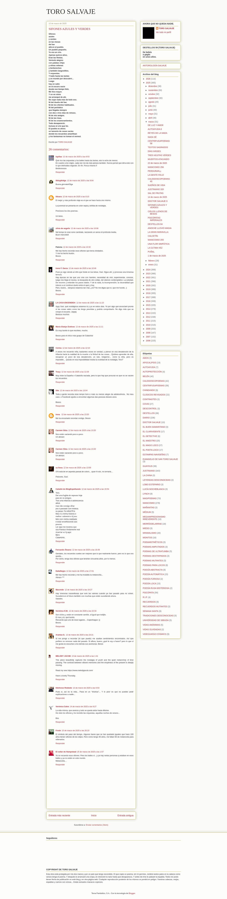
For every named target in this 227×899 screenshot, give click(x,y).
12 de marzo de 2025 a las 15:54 (95, 489)
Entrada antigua (125, 815)
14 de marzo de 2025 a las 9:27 (83, 706)
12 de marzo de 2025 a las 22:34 (82, 611)
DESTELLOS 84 (155, 224)
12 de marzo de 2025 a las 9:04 (80, 180)
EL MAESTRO (149, 441)
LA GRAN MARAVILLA (158, 232)
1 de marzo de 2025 (157, 256)
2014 (148, 309)
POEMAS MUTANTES (153, 560)
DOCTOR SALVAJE (152, 422)
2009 (148, 329)
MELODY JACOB (63, 656)
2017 (148, 297)
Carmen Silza (61, 430)
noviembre (153, 90)
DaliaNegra (60, 571)
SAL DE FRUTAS (155, 193)
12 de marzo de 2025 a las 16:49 (86, 550)
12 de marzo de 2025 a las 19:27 (78, 590)
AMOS (146, 358)
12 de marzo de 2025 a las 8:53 (76, 157)
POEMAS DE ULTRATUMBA (156, 551)
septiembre (153, 98)
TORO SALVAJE (70, 11)
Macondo (60, 590)
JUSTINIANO (149, 471)
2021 (148, 281)
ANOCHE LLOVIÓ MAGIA (159, 228)
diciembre (153, 86)
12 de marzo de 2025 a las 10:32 (77, 247)
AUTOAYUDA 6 (155, 129)
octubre (152, 94)
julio (150, 106)
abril (150, 118)
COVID (146, 404)
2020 (148, 285)
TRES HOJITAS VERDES (159, 155)
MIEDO (146, 528)
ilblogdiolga (61, 180)
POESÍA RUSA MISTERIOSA (156, 588)
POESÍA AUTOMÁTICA (153, 574)
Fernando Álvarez (63, 550)
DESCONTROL (150, 408)
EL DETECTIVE (150, 436)
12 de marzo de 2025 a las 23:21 (79, 635)
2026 (148, 79)
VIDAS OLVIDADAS (152, 629)
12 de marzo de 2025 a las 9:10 (76, 196)
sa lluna (59, 468)
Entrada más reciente (59, 815)
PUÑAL (151, 252)
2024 (148, 269)
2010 (148, 325)
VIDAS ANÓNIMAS (151, 625)
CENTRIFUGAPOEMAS (154, 385)
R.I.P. (145, 597)
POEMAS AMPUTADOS (154, 547)
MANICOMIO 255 (156, 240)
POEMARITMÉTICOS (153, 542)
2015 (148, 305)
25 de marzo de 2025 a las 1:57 (90, 752)
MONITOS (147, 537)
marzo (151, 122)
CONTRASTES (150, 399)
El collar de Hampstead (66, 752)
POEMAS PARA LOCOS (154, 565)
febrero (151, 261)
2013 (148, 313)
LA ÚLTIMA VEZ (155, 248)
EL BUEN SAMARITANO (154, 427)
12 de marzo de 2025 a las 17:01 (80, 571)
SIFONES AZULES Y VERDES (157, 206)
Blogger (132, 893)
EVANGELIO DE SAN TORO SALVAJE (160, 459)
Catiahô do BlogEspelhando (68, 489)
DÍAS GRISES (154, 151)
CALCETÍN (153, 236)
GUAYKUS (147, 466)
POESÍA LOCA (149, 583)
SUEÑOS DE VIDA (156, 185)
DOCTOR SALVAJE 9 (157, 201)
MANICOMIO (149, 503)
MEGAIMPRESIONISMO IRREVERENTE (154, 518)
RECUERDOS (149, 602)
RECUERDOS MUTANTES (155, 606)
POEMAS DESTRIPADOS (154, 556)
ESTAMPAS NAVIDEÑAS (154, 454)
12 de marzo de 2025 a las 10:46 (82, 268)
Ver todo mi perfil (163, 32)
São (57, 390)
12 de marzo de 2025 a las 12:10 (76, 348)
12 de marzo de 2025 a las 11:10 (90, 303)
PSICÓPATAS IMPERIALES (155, 219)
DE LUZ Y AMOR (155, 125)
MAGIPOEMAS (150, 498)
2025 (148, 83)
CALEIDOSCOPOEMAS (154, 381)
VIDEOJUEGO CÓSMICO (154, 634)
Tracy (58, 372)
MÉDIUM (147, 512)
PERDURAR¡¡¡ (154, 171)
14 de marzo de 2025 (157, 197)
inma (58, 414)
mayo (151, 114)
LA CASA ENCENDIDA (66, 303)
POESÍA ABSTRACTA (153, 570)
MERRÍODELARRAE (152, 524)
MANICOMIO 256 (156, 167)
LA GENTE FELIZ (156, 175)
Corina (59, 348)
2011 (148, 321)
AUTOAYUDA (149, 367)
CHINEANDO (149, 390)
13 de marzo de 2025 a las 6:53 (86, 688)
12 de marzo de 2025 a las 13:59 (77, 468)
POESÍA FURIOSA (151, 579)
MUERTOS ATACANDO (158, 159)
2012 (148, 317)
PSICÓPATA (148, 592)
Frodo (58, 730)
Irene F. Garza (62, 268)
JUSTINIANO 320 (156, 189)
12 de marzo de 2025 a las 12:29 (75, 372)
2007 (148, 337)
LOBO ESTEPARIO (151, 484)
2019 (148, 289)
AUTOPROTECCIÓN (152, 372)
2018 (148, 293)
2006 (148, 340)
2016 (148, 301)
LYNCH (146, 494)
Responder (60, 172)
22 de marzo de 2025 (157, 163)
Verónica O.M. (62, 611)
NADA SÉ (152, 137)
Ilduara (59, 196)
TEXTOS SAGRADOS (158, 147)
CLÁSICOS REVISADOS (154, 395)
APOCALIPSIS (149, 362)
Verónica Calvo (62, 706)
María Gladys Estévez (65, 327)
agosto (151, 102)
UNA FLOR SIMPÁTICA (158, 244)
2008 (148, 333)
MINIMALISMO (149, 533)
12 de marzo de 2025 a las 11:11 (89, 327)
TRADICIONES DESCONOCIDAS (158, 615)
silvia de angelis (63, 228)
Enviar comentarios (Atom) (97, 825)
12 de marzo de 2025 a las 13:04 (73, 390)
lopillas (59, 157)
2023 (148, 273)
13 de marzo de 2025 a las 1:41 (85, 656)
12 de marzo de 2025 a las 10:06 (84, 228)
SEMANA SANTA (150, 611)
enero (151, 264)
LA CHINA (147, 475)
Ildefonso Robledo (64, 688)
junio (150, 110)
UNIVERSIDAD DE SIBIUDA (156, 620)
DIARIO (146, 418)
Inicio (93, 815)
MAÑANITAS (148, 507)
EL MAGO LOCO (150, 445)
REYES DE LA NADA (157, 133)
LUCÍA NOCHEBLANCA (154, 489)
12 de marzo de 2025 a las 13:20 (75, 414)
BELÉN (146, 376)
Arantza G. (60, 635)
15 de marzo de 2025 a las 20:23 (75, 730)
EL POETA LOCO (151, 450)
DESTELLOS (149, 413)
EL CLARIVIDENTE (151, 431)
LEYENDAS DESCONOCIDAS (157, 480)
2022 (148, 277)
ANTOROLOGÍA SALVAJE (155, 65)
